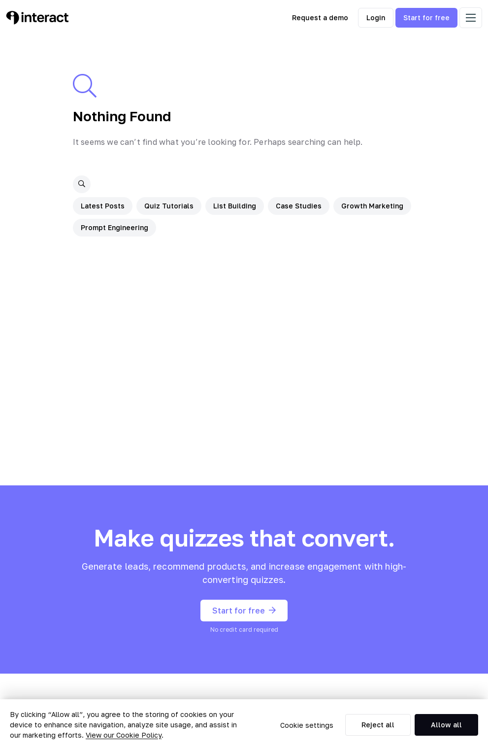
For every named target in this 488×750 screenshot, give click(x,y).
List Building (234, 206)
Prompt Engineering (114, 227)
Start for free (426, 17)
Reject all (377, 724)
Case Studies (299, 206)
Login (375, 17)
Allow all (446, 724)
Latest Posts (103, 206)
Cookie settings (306, 725)
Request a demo (320, 17)
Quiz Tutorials (169, 206)
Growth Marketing (372, 206)
